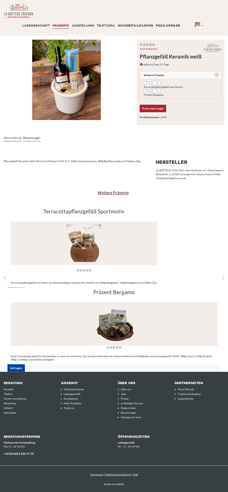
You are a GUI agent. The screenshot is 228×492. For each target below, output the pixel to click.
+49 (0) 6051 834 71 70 (19, 453)
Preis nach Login (153, 108)
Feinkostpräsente (74, 389)
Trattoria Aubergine (189, 394)
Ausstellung (70, 398)
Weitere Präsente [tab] (113, 192)
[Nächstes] (223, 278)
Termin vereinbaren (15, 398)
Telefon (8, 394)
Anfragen (16, 368)
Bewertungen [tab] (32, 138)
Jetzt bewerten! (149, 48)
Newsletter (10, 412)
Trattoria (69, 408)
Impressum (96, 474)
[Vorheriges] (4, 278)
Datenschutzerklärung (118, 474)
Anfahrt (8, 408)
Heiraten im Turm (131, 417)
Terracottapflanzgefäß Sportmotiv (163, 86)
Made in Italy (128, 408)
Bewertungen (128, 412)
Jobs (123, 394)
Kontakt (8, 389)
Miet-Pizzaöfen (72, 403)
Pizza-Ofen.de (186, 389)
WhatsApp (10, 403)
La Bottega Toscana (132, 403)
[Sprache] (199, 25)
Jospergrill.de (185, 398)
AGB (135, 474)
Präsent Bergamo (154, 94)
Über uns (126, 389)
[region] (114, 289)
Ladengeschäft (72, 394)
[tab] (12, 138)
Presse (124, 398)
